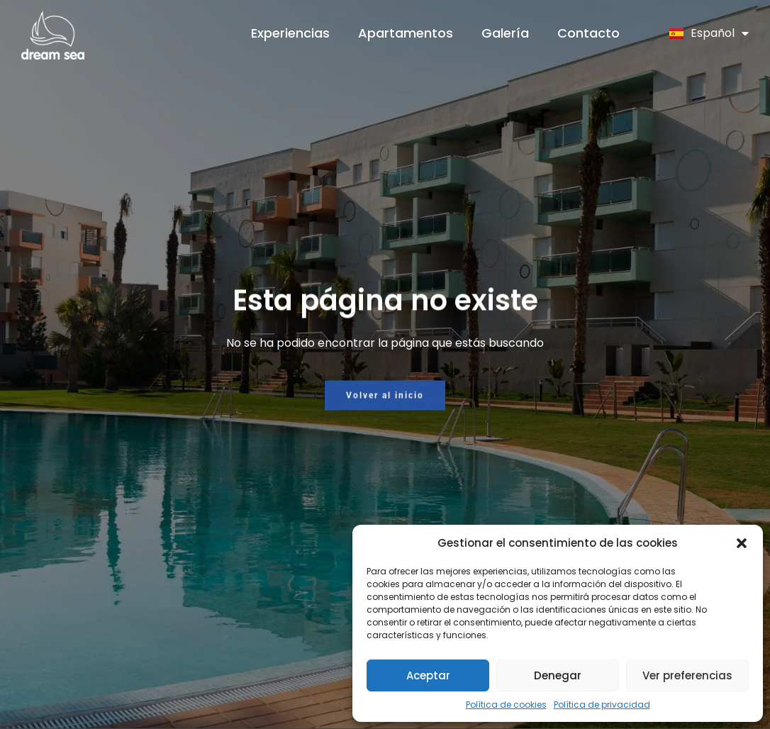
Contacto (588, 33)
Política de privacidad (602, 705)
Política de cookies (506, 705)
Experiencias (290, 33)
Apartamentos (405, 33)
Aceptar (428, 675)
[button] (742, 543)
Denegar (557, 675)
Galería (505, 33)
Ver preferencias (687, 675)
